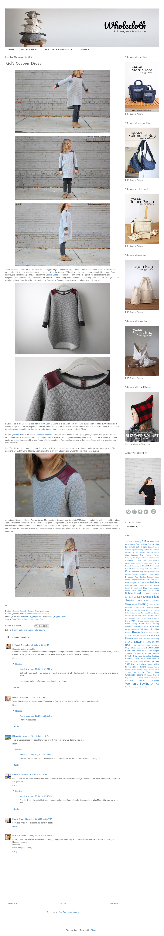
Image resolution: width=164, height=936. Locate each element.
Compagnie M (138, 566)
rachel (15, 697)
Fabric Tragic (18, 819)
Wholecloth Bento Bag (146, 672)
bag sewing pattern (133, 547)
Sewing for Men (138, 645)
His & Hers (153, 591)
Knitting (143, 604)
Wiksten (147, 678)
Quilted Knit (17, 435)
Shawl (144, 648)
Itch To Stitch (130, 597)
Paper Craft (145, 624)
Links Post (149, 607)
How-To (138, 593)
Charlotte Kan (154, 558)
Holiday (129, 593)
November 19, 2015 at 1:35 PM (38, 716)
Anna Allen (154, 541)
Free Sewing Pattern (144, 577)
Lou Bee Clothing (137, 610)
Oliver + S (134, 621)
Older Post (113, 903)
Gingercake (135, 582)
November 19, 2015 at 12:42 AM (33, 775)
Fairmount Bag (137, 572)
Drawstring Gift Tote (144, 569)
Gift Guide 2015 (152, 580)
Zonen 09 (143, 687)
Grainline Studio (131, 585)
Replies (18, 664)
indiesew (147, 593)
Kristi (22, 669)
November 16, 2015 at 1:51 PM (38, 669)
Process (128, 633)
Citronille (138, 560)
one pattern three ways (149, 621)
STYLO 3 (129, 656)
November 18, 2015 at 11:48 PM (35, 736)
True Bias (154, 661)
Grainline (154, 582)
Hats (145, 588)
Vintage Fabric (153, 667)
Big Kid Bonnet (139, 552)
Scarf (135, 636)
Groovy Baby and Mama (38, 611)
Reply (14, 658)
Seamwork (142, 636)
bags (145, 547)
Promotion (148, 633)
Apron (127, 544)
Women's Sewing (137, 683)
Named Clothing (147, 618)
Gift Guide (141, 580)
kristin (15, 775)
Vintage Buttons (139, 667)
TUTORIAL (130, 664)
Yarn (126, 687)
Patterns (139, 626)
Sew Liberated (144, 639)
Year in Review (134, 687)
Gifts (127, 582)
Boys (142, 555)
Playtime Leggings (29, 616)
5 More (145, 541)
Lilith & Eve (140, 607)
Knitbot (134, 604)
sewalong (155, 639)
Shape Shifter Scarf (133, 648)
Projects (137, 632)
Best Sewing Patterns (151, 550)
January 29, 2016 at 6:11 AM (40, 835)
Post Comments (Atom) (68, 912)
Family (146, 571)
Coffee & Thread (142, 563)
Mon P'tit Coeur (19, 835)
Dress (156, 568)
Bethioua (128, 552)
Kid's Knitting (144, 597)
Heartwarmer (154, 588)
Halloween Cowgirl (17, 269)
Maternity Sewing (131, 613)
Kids (140, 600)
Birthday (149, 552)
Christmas (129, 560)
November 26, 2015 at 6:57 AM (38, 819)
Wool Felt (155, 684)
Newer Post (12, 903)
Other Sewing (131, 624)
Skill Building (153, 653)
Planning (155, 629)
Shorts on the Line (144, 651)
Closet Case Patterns (150, 560)
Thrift (154, 659)
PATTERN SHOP (28, 50)
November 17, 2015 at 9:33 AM (32, 697)
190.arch (16, 645)
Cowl (157, 566)
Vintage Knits (130, 669)
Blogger (94, 930)
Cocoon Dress (52, 275)
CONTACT (84, 50)
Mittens (150, 615)
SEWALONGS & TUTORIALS (58, 50)
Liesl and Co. (130, 607)
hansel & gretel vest (133, 588)
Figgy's (135, 574)
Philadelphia (134, 629)
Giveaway (145, 583)
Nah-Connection (134, 618)
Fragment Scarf (146, 574)
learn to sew (154, 604)
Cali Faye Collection (140, 558)
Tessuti (136, 659)
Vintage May (142, 669)
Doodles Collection (44, 435)
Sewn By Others (152, 645)
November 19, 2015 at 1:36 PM (38, 755)
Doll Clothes (130, 569)
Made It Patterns (152, 610)
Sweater (138, 656)
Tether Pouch (145, 659)
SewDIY (128, 642)
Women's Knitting (149, 680)
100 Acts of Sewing (133, 541)
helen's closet (130, 591)
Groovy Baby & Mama (48, 424)
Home (11, 50)
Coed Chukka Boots (20, 619)
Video (150, 664)
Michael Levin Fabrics (139, 615)
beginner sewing (137, 550)
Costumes (149, 566)
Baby (132, 544)
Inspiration (155, 593)
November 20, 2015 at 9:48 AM (38, 796)
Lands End (38, 619)
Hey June (142, 591)
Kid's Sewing (39, 630)
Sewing (139, 641)
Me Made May (143, 613)
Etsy (127, 571)
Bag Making (141, 544)
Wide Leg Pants (136, 678)
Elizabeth (16, 736)
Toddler (146, 661)
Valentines (141, 664)
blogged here (59, 616)
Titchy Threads (138, 661)
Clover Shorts (130, 563)
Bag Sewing (153, 544)
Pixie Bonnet (145, 629)
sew (136, 639)
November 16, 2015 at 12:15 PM (35, 645)
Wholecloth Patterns (134, 675)
